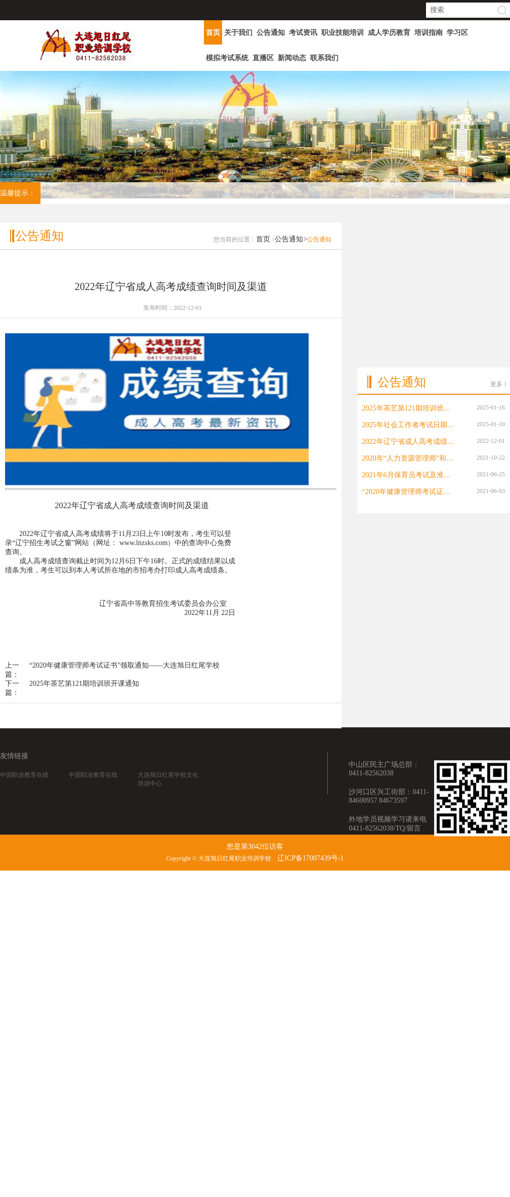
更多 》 (500, 330)
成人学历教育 (389, 32)
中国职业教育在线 (24, 787)
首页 (213, 32)
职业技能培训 (342, 32)
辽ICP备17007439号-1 (310, 858)
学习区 (457, 32)
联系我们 (324, 58)
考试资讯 (303, 32)
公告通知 (271, 32)
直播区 (263, 58)
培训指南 (428, 32)
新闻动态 (292, 58)
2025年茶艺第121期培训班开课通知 (84, 705)
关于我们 (238, 32)
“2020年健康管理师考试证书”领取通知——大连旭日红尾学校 (124, 687)
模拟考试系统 (227, 58)
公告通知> (291, 261)
